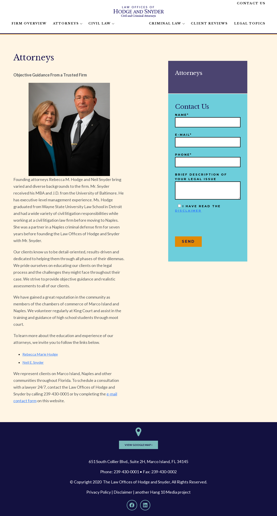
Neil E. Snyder (33, 362)
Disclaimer (123, 492)
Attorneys (66, 23)
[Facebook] (132, 505)
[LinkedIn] (145, 505)
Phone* (208, 158)
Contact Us (251, 3)
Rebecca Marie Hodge (40, 354)
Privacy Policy (98, 492)
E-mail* (208, 138)
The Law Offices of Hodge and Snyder (136, 481)
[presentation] (209, 226)
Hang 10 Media (163, 492)
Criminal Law (165, 23)
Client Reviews (209, 23)
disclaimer (188, 210)
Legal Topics (249, 23)
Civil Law (99, 23)
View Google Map (138, 445)
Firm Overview (29, 23)
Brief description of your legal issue (208, 186)
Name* (208, 118)
